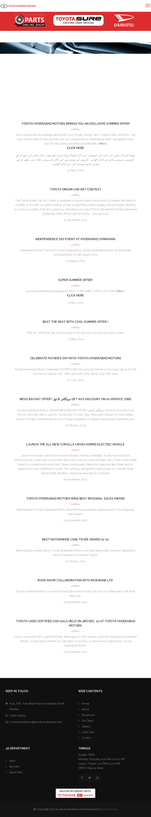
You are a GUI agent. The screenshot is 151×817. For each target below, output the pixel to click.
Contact (84, 737)
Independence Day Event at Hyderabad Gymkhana (75, 239)
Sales (11, 760)
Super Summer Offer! (75, 280)
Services (12, 766)
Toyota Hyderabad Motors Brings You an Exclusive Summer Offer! (75, 123)
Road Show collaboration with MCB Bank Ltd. (75, 580)
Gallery (84, 726)
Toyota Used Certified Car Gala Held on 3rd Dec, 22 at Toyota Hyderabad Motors (75, 623)
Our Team (85, 720)
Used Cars (86, 732)
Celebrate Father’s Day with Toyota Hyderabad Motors (75, 358)
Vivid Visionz (109, 809)
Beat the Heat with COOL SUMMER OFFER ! (75, 322)
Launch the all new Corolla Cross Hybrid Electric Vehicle (75, 444)
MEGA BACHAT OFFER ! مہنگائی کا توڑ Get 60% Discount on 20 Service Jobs (75, 399)
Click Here (75, 148)
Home (12, 95)
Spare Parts (14, 772)
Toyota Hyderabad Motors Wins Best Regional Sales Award (75, 498)
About (83, 709)
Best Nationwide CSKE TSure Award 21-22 (75, 539)
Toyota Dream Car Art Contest (75, 189)
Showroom (86, 715)
